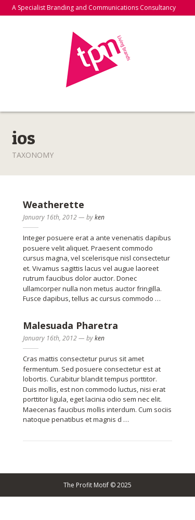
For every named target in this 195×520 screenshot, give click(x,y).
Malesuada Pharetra (70, 325)
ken (100, 217)
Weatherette (53, 204)
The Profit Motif (97, 59)
